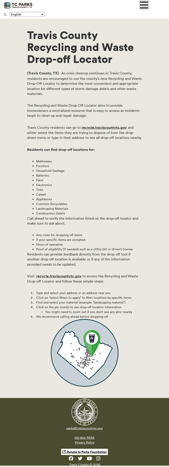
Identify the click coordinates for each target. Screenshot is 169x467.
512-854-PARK (84, 438)
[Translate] (27, 14)
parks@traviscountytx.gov (84, 428)
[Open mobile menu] (144, 5)
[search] (5, 14)
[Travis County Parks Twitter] (80, 459)
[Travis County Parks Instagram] (98, 459)
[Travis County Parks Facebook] (71, 459)
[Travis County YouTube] (89, 459)
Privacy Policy (84, 442)
